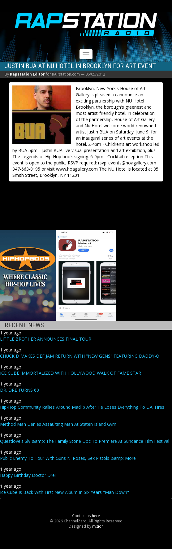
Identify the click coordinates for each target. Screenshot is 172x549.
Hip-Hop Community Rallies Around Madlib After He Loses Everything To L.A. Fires (82, 407)
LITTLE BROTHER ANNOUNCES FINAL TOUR (45, 339)
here (96, 515)
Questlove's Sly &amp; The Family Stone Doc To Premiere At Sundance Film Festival (84, 441)
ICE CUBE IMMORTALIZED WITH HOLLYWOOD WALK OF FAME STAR (70, 373)
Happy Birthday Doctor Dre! (28, 475)
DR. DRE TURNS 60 (19, 390)
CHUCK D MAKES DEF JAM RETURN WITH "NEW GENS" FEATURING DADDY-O (79, 356)
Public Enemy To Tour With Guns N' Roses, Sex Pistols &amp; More (68, 458)
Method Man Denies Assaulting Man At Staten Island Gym (58, 424)
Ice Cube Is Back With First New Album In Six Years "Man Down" (64, 492)
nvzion (98, 526)
